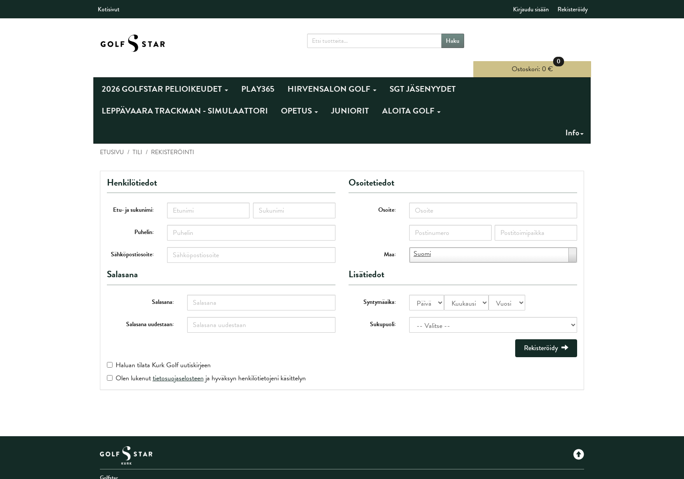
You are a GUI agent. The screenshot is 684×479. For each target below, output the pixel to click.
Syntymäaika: (379, 287)
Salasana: (163, 287)
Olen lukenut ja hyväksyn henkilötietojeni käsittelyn (211, 363)
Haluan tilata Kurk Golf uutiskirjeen (163, 350)
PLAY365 (257, 74)
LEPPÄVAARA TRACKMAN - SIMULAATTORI (185, 96)
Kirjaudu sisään (531, 9)
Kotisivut (109, 9)
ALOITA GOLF (411, 96)
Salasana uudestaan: (150, 309)
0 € (539, 39)
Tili (137, 137)
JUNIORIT (350, 96)
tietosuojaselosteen (178, 363)
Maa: (390, 240)
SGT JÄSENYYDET (423, 74)
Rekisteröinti (172, 137)
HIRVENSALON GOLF (331, 74)
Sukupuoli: (383, 309)
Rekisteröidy (572, 9)
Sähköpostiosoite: (132, 240)
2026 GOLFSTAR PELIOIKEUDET (165, 74)
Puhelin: (144, 217)
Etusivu (112, 137)
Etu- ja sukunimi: (133, 195)
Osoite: (387, 195)
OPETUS (299, 96)
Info (574, 118)
